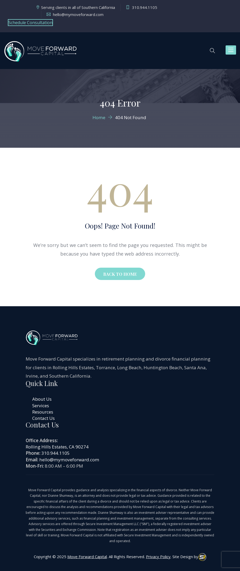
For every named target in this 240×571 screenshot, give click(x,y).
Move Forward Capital (87, 556)
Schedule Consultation (30, 22)
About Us (42, 399)
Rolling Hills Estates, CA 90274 (57, 447)
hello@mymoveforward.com (69, 460)
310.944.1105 (55, 453)
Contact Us (43, 418)
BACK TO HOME (120, 274)
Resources (42, 412)
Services (40, 406)
